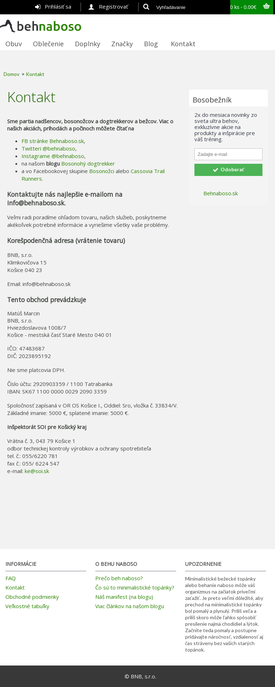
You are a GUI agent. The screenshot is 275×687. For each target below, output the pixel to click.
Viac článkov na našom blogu (129, 606)
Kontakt (35, 74)
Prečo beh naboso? (119, 578)
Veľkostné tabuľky (27, 606)
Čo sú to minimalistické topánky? (134, 587)
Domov (11, 74)
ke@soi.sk (37, 470)
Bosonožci (101, 171)
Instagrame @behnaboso (52, 155)
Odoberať (228, 169)
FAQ (10, 578)
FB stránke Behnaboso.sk (52, 140)
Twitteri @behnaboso (48, 148)
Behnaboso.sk (220, 193)
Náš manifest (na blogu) (124, 596)
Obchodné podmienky (32, 596)
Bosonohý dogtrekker (88, 163)
